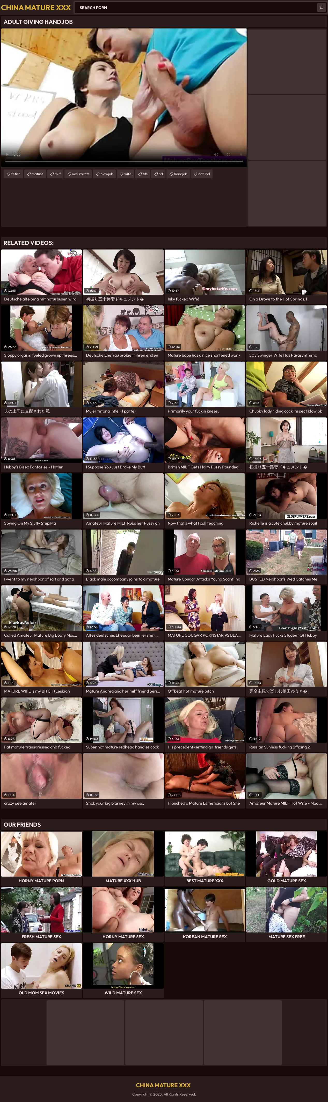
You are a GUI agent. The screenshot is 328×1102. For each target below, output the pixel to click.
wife (128, 174)
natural (204, 174)
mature (37, 174)
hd (161, 174)
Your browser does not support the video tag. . (124, 97)
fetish (15, 174)
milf (58, 174)
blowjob (106, 174)
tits (145, 174)
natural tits (80, 174)
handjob (180, 174)
